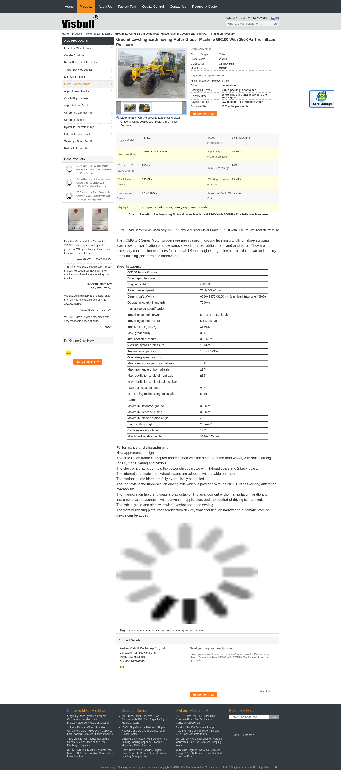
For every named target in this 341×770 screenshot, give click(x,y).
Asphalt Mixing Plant (76, 105)
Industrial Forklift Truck (77, 134)
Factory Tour (127, 6)
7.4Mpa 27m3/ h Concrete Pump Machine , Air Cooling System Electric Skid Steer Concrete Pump (197, 730)
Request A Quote (204, 6)
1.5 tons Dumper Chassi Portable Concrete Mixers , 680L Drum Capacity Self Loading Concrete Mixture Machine (90, 730)
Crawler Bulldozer (74, 55)
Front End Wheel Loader (78, 48)
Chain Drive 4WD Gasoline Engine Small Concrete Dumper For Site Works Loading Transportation (144, 753)
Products (86, 6)
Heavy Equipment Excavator (80, 62)
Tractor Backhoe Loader (78, 69)
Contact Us (178, 6)
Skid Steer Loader (74, 76)
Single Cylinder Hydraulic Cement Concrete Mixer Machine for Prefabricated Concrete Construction (88, 719)
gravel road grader (193, 630)
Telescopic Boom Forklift (78, 141)
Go (276, 23)
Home (69, 6)
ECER (273, 767)
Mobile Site (237, 740)
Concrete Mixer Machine (78, 112)
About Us (105, 6)
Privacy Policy (107, 767)
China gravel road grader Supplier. (138, 767)
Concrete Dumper (74, 119)
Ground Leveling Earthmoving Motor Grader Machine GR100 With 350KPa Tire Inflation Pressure (93, 183)
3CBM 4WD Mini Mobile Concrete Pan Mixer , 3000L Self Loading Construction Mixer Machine (90, 753)
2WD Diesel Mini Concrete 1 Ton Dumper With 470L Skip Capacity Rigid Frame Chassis (144, 719)
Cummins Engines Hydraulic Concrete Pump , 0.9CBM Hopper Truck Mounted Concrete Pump (199, 753)
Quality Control (153, 6)
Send (274, 717)
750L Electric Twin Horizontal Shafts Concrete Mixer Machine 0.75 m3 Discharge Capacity (88, 742)
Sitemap (248, 735)
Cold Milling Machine (76, 98)
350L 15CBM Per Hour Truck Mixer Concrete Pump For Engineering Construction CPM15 (196, 719)
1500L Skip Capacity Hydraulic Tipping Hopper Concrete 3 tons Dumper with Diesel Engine (144, 730)
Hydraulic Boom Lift (75, 148)
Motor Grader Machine (99, 33)
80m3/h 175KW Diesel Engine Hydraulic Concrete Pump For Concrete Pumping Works (199, 742)
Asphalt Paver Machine (77, 91)
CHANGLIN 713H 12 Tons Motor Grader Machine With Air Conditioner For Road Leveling (94, 169)
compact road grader (139, 630)
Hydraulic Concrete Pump (79, 127)
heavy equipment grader (166, 630)
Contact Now (205, 113)
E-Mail (234, 735)
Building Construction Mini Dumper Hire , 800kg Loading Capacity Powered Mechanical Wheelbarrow (144, 742)
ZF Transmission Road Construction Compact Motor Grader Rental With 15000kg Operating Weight (93, 196)
